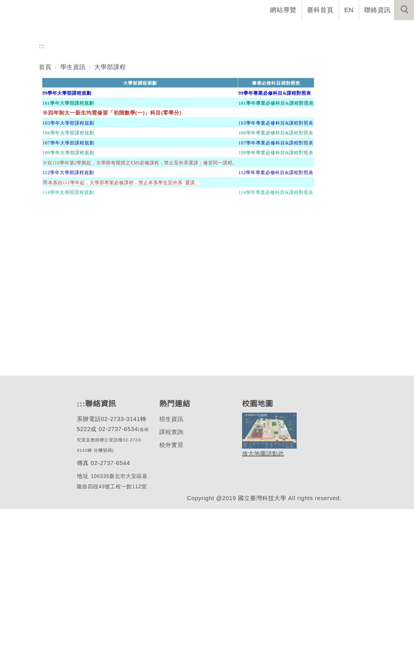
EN (349, 9)
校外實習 (171, 600)
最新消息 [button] (395, 28)
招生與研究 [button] (230, 28)
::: (42, 200)
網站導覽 (284, 9)
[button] (404, 10)
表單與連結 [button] (355, 28)
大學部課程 (110, 221)
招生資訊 (171, 574)
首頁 (45, 221)
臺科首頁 (321, 9)
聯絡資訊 (377, 9)
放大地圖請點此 (262, 609)
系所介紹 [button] (152, 28)
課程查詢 (171, 587)
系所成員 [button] (189, 28)
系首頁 (117, 28)
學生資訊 (73, 221)
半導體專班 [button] (311, 28)
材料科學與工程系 (64, 142)
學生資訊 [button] (270, 28)
